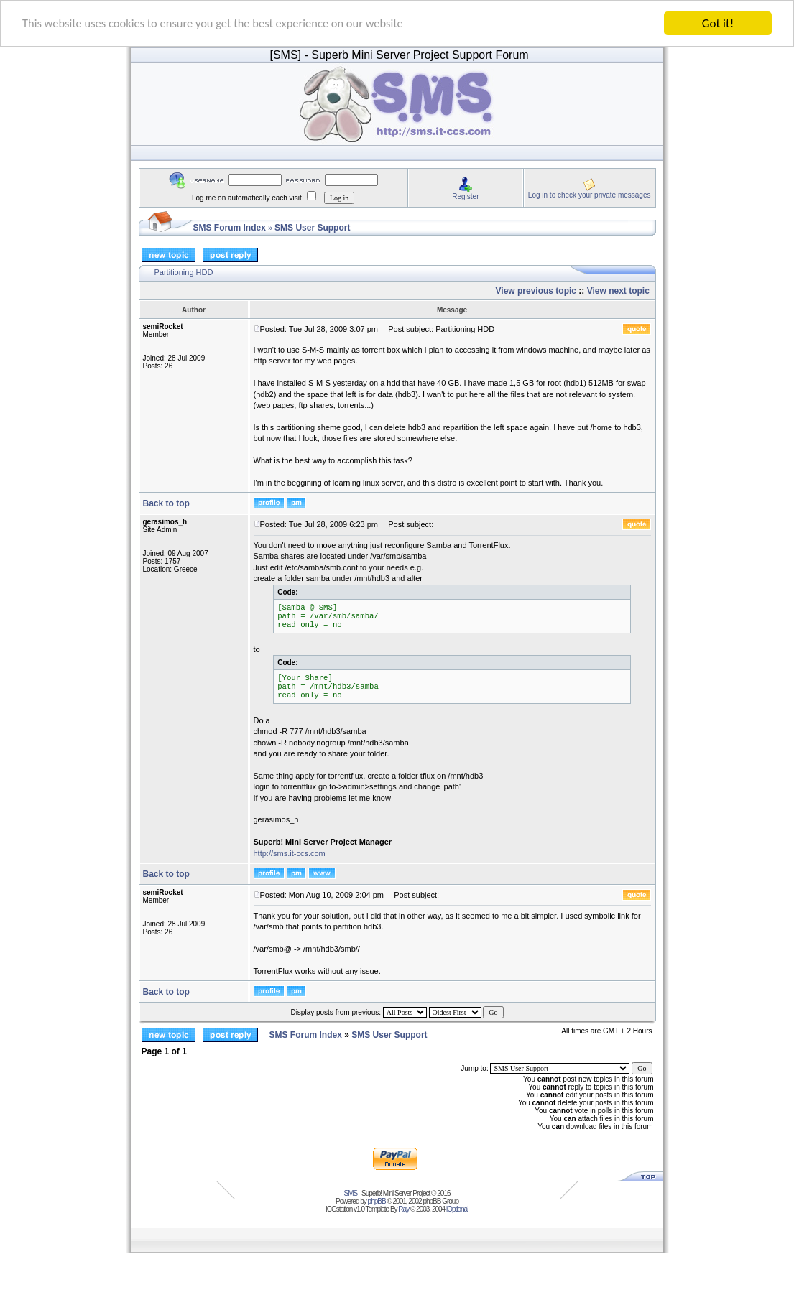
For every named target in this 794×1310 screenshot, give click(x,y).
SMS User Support (312, 228)
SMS (351, 1193)
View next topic (618, 291)
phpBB (377, 1201)
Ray (403, 1209)
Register (465, 196)
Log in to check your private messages (589, 194)
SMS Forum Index (229, 228)
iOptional (457, 1209)
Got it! (718, 23)
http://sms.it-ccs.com (290, 852)
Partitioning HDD (183, 272)
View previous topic (536, 291)
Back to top (166, 503)
